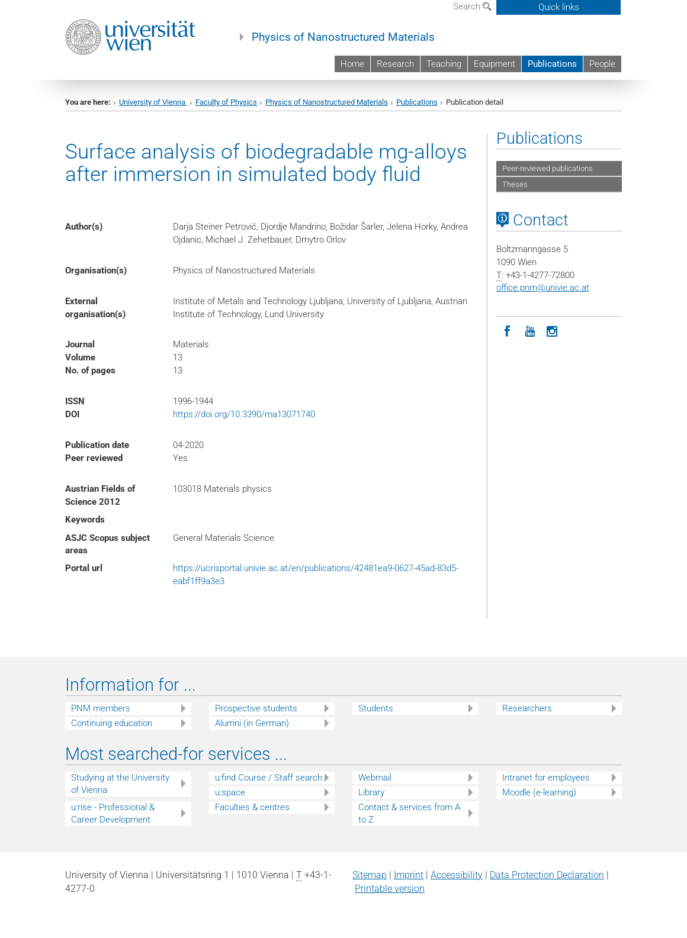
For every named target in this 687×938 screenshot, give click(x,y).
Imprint (408, 875)
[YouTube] (530, 330)
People (602, 64)
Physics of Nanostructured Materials (343, 37)
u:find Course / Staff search (268, 777)
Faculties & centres (252, 807)
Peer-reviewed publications (547, 168)
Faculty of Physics (226, 102)
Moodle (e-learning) (539, 792)
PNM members (100, 708)
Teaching (443, 64)
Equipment (494, 64)
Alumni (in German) (252, 723)
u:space (230, 792)
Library (371, 792)
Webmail (374, 777)
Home (352, 64)
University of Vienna (153, 102)
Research (395, 64)
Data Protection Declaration (547, 875)
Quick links (558, 7)
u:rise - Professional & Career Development (113, 813)
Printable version (390, 888)
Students (375, 708)
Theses (515, 184)
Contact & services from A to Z (409, 813)
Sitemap (369, 875)
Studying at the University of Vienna (120, 783)
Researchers (527, 708)
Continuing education (111, 723)
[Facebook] (507, 330)
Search (472, 6)
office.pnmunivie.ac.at (542, 287)
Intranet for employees (546, 777)
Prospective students (256, 708)
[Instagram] (552, 330)
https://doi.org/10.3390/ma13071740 (244, 414)
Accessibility (457, 875)
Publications (552, 64)
